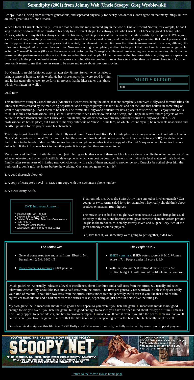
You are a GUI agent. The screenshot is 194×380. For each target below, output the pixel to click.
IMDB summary (120, 255)
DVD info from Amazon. (41, 206)
